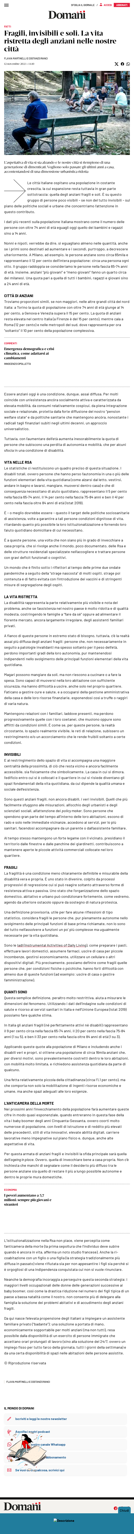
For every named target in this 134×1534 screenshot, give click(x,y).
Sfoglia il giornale (83, 5)
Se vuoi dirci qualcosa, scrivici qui (39, 1470)
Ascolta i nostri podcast (32, 1431)
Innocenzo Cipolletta (17, 363)
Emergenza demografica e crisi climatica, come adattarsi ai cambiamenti (29, 353)
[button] (116, 64)
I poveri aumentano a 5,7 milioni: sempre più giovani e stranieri (27, 1199)
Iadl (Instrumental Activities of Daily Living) (52, 945)
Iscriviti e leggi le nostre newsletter (41, 1419)
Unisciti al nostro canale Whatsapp (40, 1444)
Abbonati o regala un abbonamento (40, 1457)
